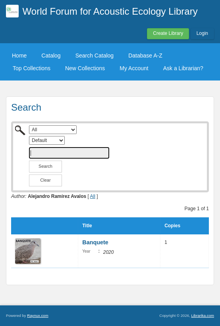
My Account (134, 68)
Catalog (50, 55)
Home (19, 55)
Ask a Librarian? (183, 68)
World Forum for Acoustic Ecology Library (110, 11)
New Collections (85, 68)
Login (202, 33)
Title (87, 225)
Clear (45, 180)
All (92, 196)
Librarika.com (202, 315)
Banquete (95, 242)
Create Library (168, 33)
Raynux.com (37, 315)
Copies (172, 225)
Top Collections (31, 68)
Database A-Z (145, 55)
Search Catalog (94, 55)
